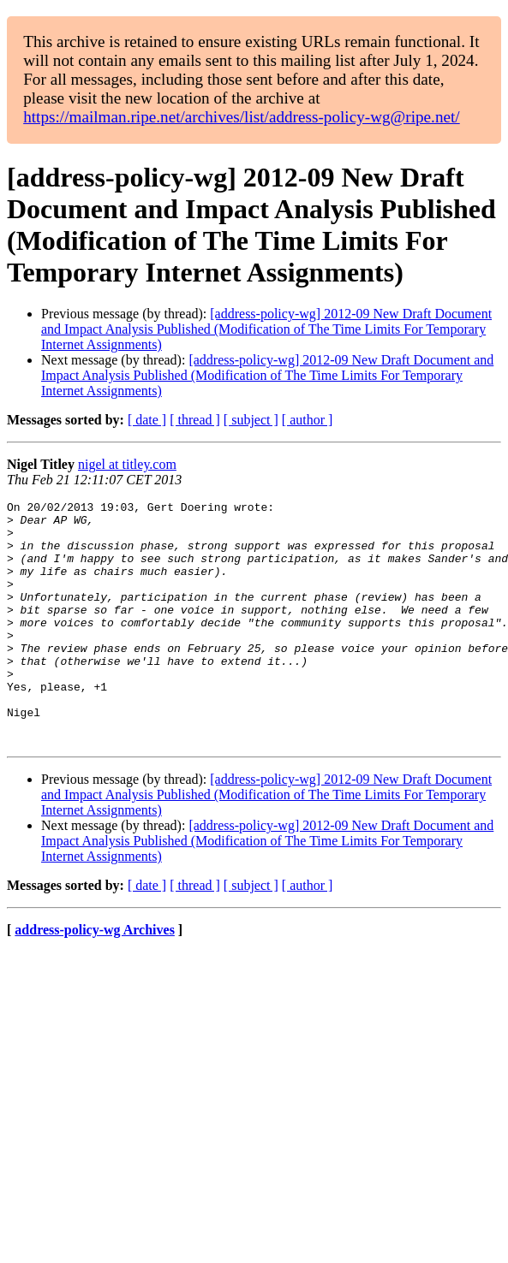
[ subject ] (251, 419)
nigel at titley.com (127, 464)
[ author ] (307, 419)
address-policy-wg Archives (95, 978)
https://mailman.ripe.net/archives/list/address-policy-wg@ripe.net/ (241, 117)
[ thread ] (195, 419)
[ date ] (147, 419)
